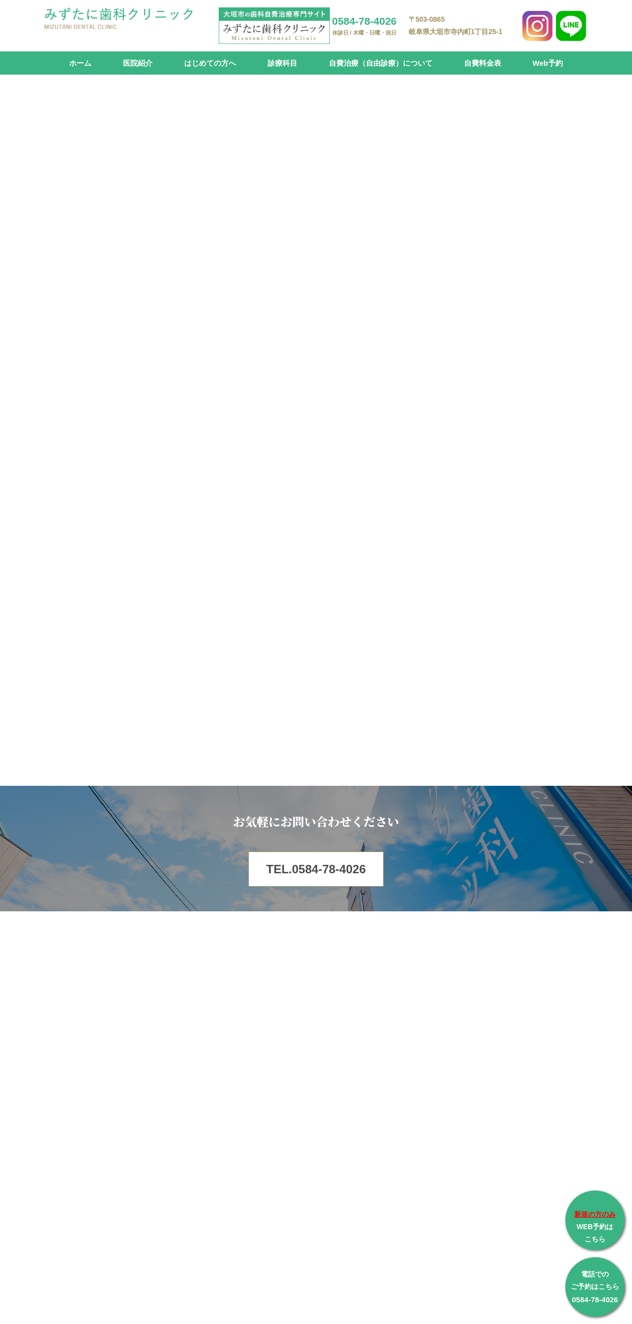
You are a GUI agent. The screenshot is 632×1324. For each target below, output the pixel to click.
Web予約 (548, 63)
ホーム (80, 63)
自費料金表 (482, 63)
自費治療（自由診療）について (381, 63)
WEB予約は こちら (595, 1226)
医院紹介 (138, 63)
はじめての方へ (210, 63)
